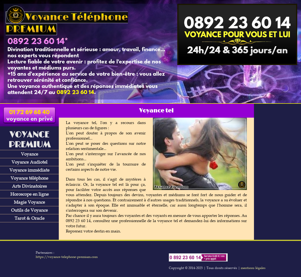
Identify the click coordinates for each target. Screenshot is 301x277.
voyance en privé (29, 116)
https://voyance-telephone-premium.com (67, 257)
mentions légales (253, 268)
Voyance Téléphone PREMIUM (67, 23)
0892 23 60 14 (36, 42)
